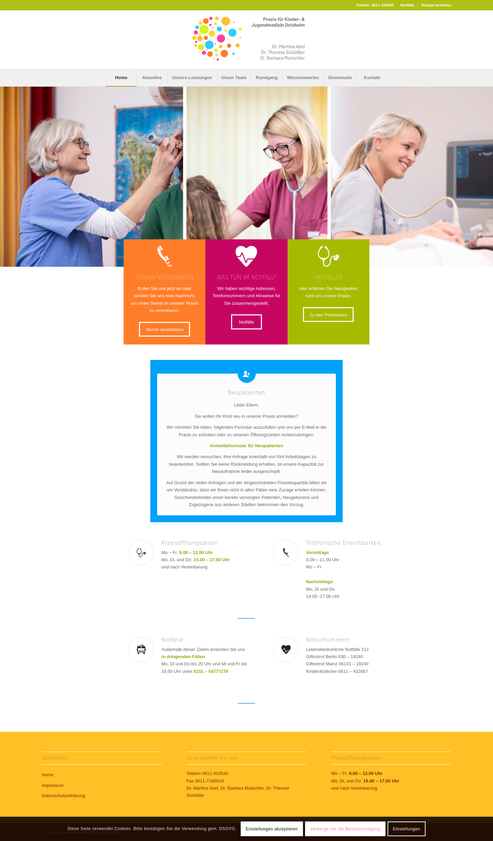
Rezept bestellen (436, 5)
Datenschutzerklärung (63, 795)
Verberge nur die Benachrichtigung (346, 829)
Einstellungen (406, 829)
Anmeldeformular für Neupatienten (246, 445)
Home (48, 774)
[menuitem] (407, 5)
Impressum (53, 785)
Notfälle (407, 5)
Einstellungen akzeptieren (272, 829)
